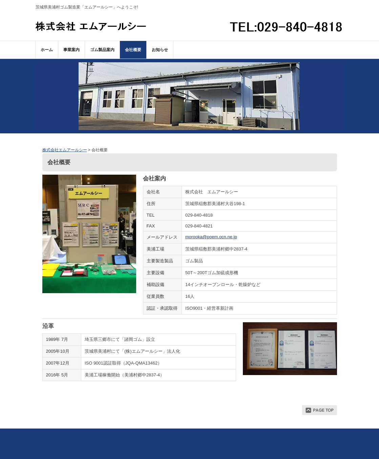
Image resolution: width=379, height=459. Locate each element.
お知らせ (160, 49)
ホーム (47, 49)
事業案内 (71, 49)
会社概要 (133, 49)
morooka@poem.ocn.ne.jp (211, 236)
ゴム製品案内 (102, 49)
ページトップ (319, 410)
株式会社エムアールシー (91, 26)
